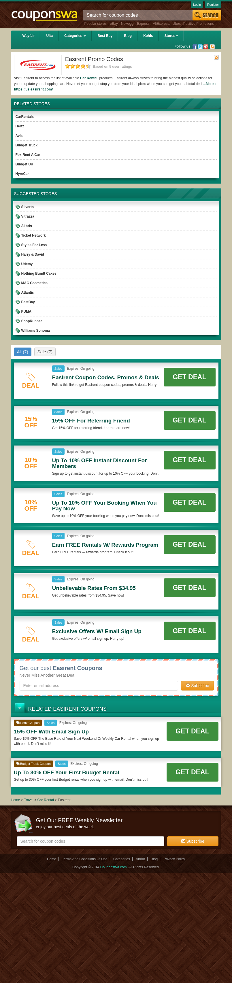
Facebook (195, 46)
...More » (209, 84)
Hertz (20, 126)
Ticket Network (33, 235)
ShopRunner (31, 321)
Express (143, 24)
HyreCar (22, 174)
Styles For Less (34, 245)
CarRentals (25, 117)
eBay (114, 24)
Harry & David (32, 254)
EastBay (28, 302)
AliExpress (161, 24)
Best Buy (104, 36)
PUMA (26, 312)
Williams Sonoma (35, 331)
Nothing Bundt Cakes (38, 273)
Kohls (148, 36)
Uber (176, 24)
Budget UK (24, 164)
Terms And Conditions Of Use (84, 859)
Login (197, 4)
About (140, 859)
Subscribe (197, 685)
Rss (212, 46)
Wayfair (28, 36)
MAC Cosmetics (34, 283)
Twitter (200, 46)
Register (213, 4)
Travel (28, 800)
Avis (19, 136)
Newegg (127, 24)
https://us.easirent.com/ (33, 89)
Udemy (27, 264)
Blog (128, 36)
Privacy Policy (174, 859)
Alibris (26, 226)
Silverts (27, 207)
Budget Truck (27, 145)
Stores (171, 36)
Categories (75, 36)
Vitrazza (27, 216)
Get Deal (189, 377)
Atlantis (27, 292)
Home (15, 800)
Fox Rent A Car (28, 155)
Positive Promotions (198, 24)
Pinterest (205, 46)
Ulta (49, 36)
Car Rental (89, 78)
